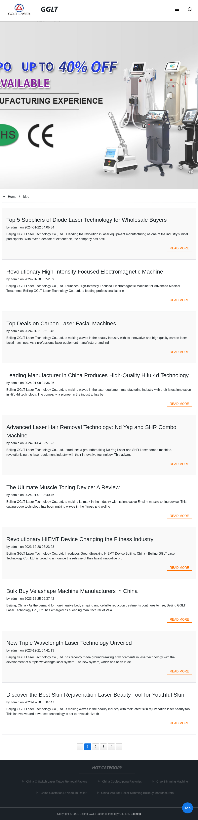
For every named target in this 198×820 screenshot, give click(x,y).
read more (179, 248)
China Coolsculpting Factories (122, 781)
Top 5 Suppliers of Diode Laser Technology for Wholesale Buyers (86, 220)
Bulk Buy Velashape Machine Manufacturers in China (72, 591)
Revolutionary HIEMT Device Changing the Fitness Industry (79, 539)
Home (12, 196)
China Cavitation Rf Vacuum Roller (64, 792)
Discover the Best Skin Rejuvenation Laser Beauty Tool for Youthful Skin (95, 695)
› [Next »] (118, 746)
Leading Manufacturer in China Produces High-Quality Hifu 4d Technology (97, 375)
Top (188, 808)
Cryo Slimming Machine (172, 781)
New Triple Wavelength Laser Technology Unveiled (69, 643)
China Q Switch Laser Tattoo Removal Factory (57, 781)
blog (26, 196)
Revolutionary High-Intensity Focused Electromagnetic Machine (84, 272)
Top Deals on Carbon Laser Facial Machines (61, 323)
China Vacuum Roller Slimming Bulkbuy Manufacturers (138, 792)
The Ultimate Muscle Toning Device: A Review (63, 487)
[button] (177, 10)
